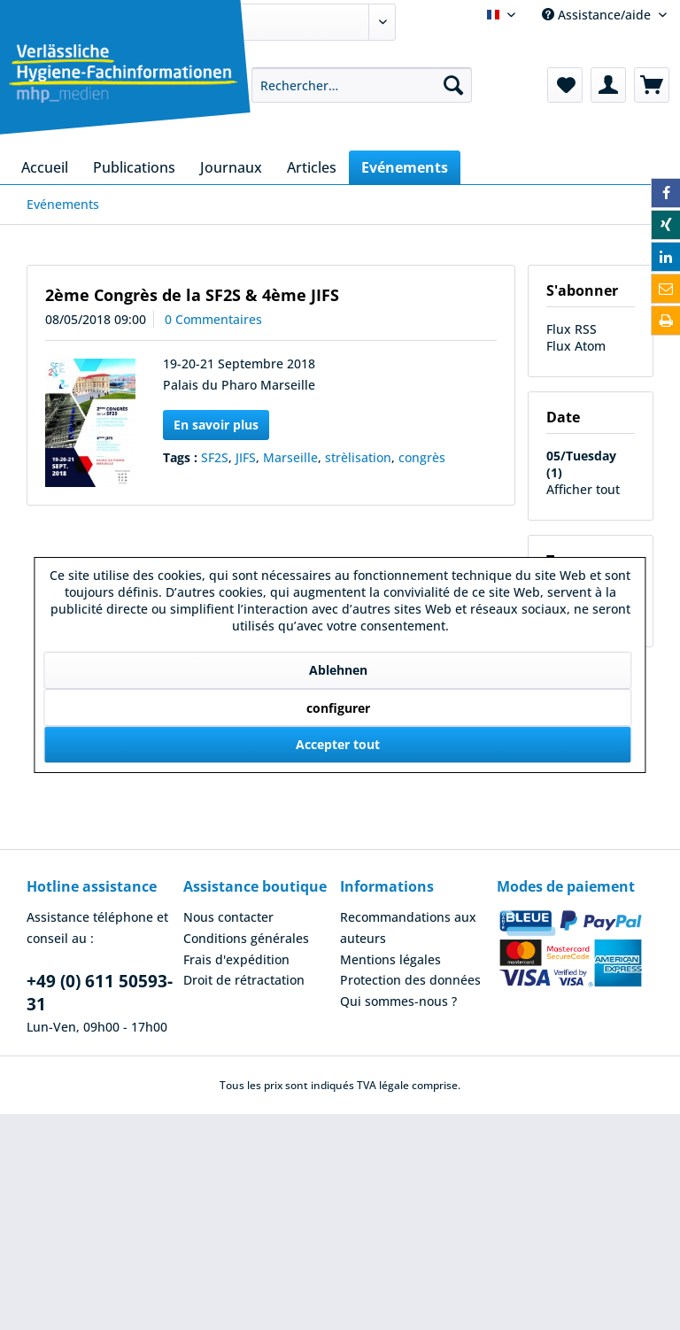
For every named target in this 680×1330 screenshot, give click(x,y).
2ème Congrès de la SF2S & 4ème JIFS (192, 294)
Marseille (290, 457)
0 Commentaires (213, 319)
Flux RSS (571, 329)
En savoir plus (216, 424)
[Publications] (134, 167)
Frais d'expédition (236, 959)
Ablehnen (338, 669)
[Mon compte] (608, 85)
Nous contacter (228, 917)
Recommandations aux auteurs (408, 928)
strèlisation (358, 457)
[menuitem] (362, 85)
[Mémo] (565, 85)
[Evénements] (404, 167)
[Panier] (651, 85)
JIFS (246, 457)
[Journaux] (231, 167)
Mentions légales (390, 959)
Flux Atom (576, 345)
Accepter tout (338, 744)
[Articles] (311, 167)
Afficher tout (583, 489)
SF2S (214, 457)
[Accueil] (45, 167)
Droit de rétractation (244, 979)
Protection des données (410, 979)
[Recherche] (453, 85)
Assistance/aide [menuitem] (598, 14)
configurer (338, 708)
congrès (421, 457)
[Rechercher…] (362, 85)
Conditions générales (246, 938)
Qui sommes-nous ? (398, 1001)
